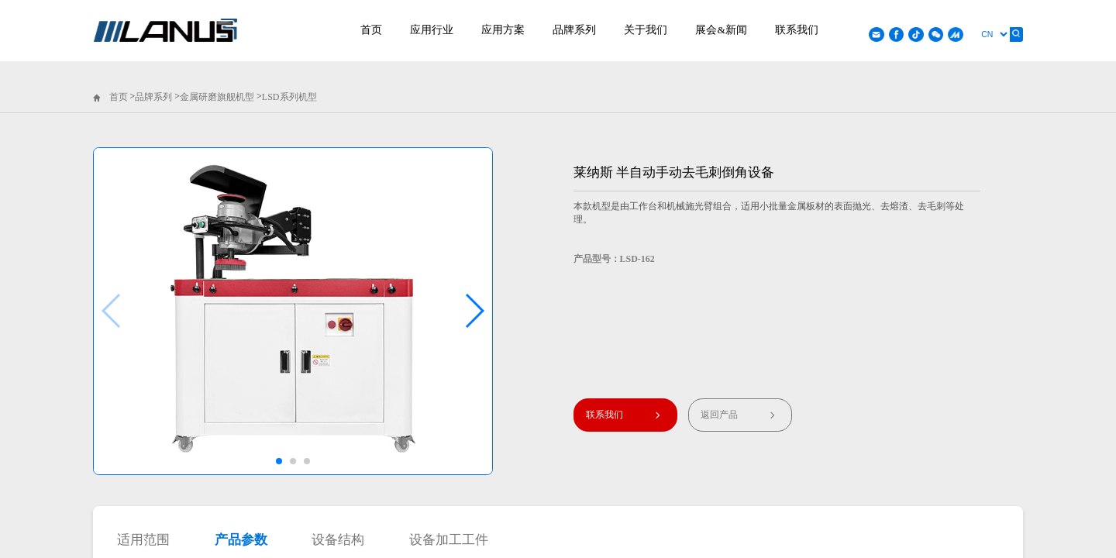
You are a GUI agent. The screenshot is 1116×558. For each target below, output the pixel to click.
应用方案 (503, 30)
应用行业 (431, 30)
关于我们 (645, 30)
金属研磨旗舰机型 (217, 96)
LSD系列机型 (289, 96)
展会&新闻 (721, 30)
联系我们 (796, 30)
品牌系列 (574, 30)
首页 (371, 30)
